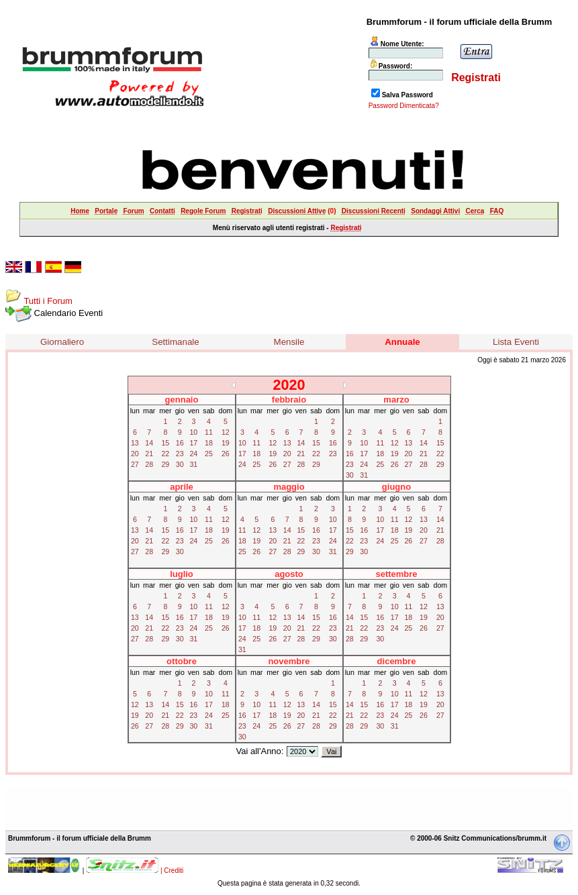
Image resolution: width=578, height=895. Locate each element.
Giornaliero (62, 342)
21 (149, 454)
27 (135, 464)
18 (209, 443)
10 (193, 432)
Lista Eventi (516, 342)
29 (165, 464)
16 (180, 443)
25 (209, 454)
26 (226, 454)
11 (209, 432)
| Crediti (171, 870)
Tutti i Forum (47, 301)
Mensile (289, 342)
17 (193, 443)
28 (149, 464)
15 (165, 443)
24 (193, 454)
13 (135, 443)
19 (226, 443)
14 (149, 443)
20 (135, 454)
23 (180, 454)
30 (180, 464)
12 (226, 432)
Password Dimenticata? (404, 105)
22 (165, 454)
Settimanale (175, 342)
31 (193, 464)
